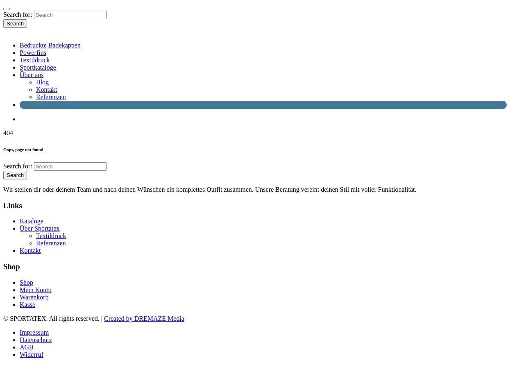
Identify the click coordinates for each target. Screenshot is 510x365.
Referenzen (51, 96)
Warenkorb (34, 297)
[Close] (6, 9)
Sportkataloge (38, 67)
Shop (26, 282)
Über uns (31, 74)
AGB (27, 347)
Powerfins (33, 52)
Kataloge (31, 221)
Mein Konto (36, 289)
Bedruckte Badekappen (50, 45)
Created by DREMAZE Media (144, 318)
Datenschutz (36, 339)
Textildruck (35, 60)
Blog (42, 82)
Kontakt (46, 89)
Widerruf (31, 354)
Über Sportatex (39, 228)
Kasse (27, 304)
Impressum (34, 332)
